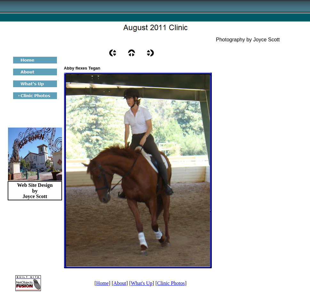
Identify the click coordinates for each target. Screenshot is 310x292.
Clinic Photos (171, 283)
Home (102, 283)
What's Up (141, 283)
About (119, 283)
